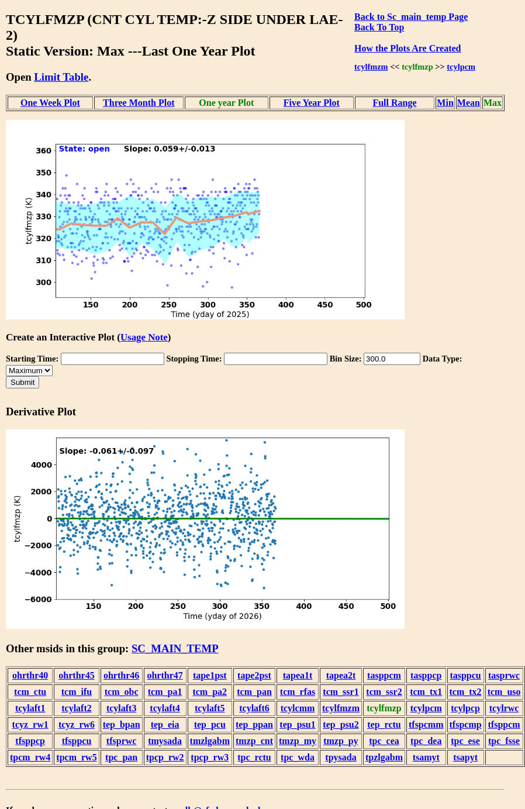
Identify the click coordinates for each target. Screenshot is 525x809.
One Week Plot (50, 103)
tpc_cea (384, 741)
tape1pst (210, 675)
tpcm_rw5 (76, 757)
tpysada (340, 757)
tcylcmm (298, 708)
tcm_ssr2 (384, 692)
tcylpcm (461, 66)
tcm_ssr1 (340, 692)
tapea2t (341, 675)
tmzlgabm (210, 741)
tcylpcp (465, 708)
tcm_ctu (30, 692)
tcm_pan (254, 692)
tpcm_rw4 (30, 757)
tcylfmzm (371, 66)
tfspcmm (426, 724)
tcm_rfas (297, 692)
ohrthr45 (76, 675)
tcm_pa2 (209, 692)
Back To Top (379, 27)
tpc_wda (298, 757)
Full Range (394, 103)
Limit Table (61, 77)
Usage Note (144, 337)
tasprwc (504, 675)
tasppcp (425, 675)
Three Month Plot (138, 103)
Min (445, 103)
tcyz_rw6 (76, 724)
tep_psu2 (340, 724)
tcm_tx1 (426, 692)
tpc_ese (465, 741)
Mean (468, 103)
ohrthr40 (30, 675)
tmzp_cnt (254, 741)
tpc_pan (121, 757)
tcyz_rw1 (30, 724)
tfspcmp (466, 724)
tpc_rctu (254, 757)
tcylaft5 (210, 708)
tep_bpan (121, 724)
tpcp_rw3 (210, 757)
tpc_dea (425, 741)
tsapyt (465, 757)
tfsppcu (77, 741)
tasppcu (465, 675)
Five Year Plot (312, 103)
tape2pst (254, 675)
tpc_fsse (504, 741)
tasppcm (384, 675)
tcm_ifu (76, 692)
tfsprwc (121, 741)
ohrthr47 (164, 675)
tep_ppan (254, 724)
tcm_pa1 (165, 692)
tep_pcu (210, 724)
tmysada (165, 741)
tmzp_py (340, 741)
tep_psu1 (297, 724)
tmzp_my (297, 741)
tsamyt (426, 757)
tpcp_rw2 (165, 757)
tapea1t (298, 675)
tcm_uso (504, 692)
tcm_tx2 (466, 692)
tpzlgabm (384, 757)
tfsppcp (30, 741)
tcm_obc (122, 692)
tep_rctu (383, 724)
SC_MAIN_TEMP (175, 648)
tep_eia (165, 724)
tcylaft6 (254, 708)
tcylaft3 (121, 708)
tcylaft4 (165, 708)
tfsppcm (504, 724)
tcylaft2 (76, 708)
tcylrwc (504, 708)
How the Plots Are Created (407, 48)
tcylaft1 (30, 708)
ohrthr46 (121, 675)
